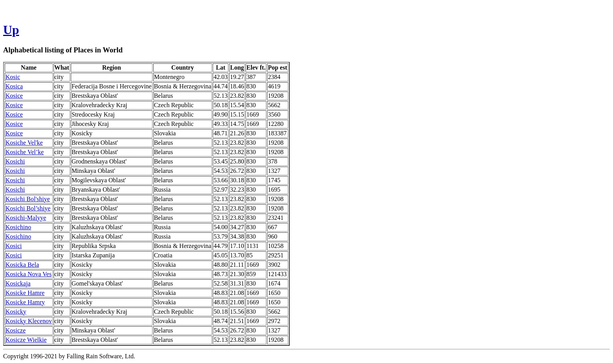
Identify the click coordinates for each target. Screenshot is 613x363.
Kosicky (15, 311)
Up (11, 30)
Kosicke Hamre (25, 292)
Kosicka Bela (22, 264)
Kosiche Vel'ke (24, 142)
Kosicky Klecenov (28, 321)
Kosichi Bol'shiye (27, 199)
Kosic (12, 77)
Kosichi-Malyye (25, 217)
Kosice (14, 95)
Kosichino (18, 227)
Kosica (14, 86)
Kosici (13, 246)
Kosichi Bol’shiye (27, 208)
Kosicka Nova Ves (28, 274)
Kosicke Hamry (25, 302)
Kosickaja (17, 283)
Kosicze (15, 330)
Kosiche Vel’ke (24, 152)
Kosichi (15, 161)
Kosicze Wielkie (26, 339)
